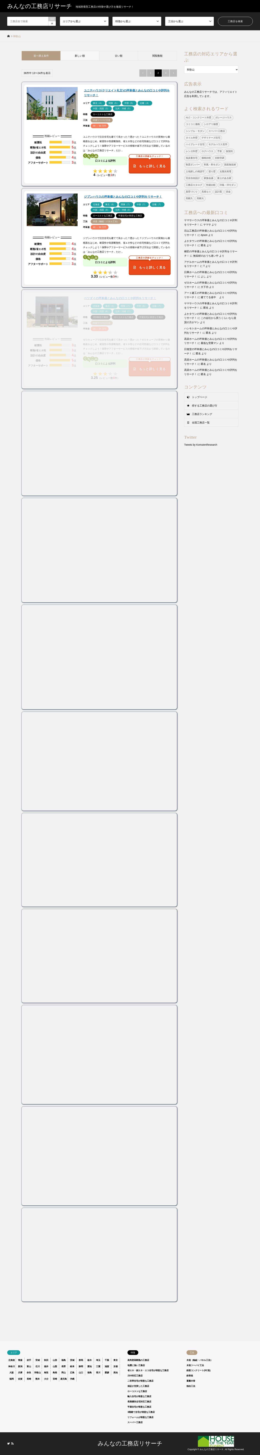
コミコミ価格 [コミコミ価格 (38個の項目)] (193, 124)
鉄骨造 (190, 1375)
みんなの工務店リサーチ (130, 1443)
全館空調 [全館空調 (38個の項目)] (219, 158)
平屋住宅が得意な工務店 (139, 1407)
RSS (12, 1443)
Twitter (8, 1443)
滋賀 (107, 1366)
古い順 (118, 55)
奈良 (29, 1372)
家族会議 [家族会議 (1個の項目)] (208, 178)
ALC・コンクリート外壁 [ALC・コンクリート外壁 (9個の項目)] (198, 117)
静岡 (81, 1366)
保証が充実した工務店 (138, 1386)
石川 (37, 1366)
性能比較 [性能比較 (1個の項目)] (211, 185)
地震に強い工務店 (136, 1365)
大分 (46, 1379)
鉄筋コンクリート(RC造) (199, 1370)
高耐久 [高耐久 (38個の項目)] (189, 198)
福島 (63, 1360)
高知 (115, 1372)
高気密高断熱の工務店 (138, 1360)
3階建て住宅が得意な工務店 (141, 1412)
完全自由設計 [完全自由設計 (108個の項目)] (193, 178)
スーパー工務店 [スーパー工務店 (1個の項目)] (217, 131)
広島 (72, 1372)
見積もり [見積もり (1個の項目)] (206, 191)
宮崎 (55, 1379)
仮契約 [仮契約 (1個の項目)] (229, 151)
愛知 (89, 1366)
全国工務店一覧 (201, 422)
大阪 (11, 1372)
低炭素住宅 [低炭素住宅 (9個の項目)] (192, 158)
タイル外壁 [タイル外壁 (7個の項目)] (192, 138)
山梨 (55, 1366)
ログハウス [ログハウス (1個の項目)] (207, 151)
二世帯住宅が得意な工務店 (140, 1381)
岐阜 (72, 1366)
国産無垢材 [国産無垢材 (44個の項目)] (230, 164)
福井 (46, 1366)
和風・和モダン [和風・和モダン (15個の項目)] (212, 164)
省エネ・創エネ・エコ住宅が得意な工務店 (148, 1370)
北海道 (11, 1360)
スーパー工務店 (135, 1422)
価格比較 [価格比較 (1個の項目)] (206, 158)
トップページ (199, 397)
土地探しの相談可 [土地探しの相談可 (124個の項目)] (195, 171)
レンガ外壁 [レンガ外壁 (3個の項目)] (192, 151)
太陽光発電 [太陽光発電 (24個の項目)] (225, 171)
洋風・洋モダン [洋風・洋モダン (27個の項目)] (228, 185)
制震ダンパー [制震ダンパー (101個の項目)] (193, 164)
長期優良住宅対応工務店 (139, 1401)
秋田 (46, 1360)
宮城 (37, 1360)
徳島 (89, 1372)
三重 (98, 1366)
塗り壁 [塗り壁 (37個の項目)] (212, 171)
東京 (115, 1360)
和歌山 (37, 1372)
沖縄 (72, 1379)
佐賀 (20, 1379)
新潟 (20, 1366)
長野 (63, 1366)
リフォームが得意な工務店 (140, 1417)
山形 (55, 1360)
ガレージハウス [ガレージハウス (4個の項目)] (223, 117)
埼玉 (98, 1360)
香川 (98, 1372)
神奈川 (11, 1366)
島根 (55, 1372)
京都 (115, 1366)
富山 (29, 1366)
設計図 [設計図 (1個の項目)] (218, 191)
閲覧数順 (157, 55)
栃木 (89, 1360)
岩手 (29, 1360)
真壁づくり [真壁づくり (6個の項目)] (192, 191)
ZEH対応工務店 (135, 1375)
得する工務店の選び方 (204, 405)
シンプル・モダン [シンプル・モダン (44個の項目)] (195, 131)
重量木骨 (191, 1381)
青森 (20, 1360)
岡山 (63, 1372)
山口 (81, 1372)
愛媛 (107, 1372)
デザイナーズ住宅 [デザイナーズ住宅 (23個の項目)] (211, 138)
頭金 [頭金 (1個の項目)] (228, 191)
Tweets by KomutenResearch (200, 444)
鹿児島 (63, 1379)
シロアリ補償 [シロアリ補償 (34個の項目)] (211, 124)
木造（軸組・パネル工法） (200, 1360)
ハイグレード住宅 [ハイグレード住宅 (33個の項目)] (195, 144)
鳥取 (46, 1372)
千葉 (107, 1360)
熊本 (37, 1379)
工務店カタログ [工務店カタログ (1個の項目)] (194, 185)
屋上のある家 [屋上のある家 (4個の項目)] (224, 178)
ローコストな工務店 (137, 1391)
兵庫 (20, 1372)
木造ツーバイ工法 (195, 1365)
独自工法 (191, 1386)
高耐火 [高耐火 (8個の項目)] (200, 198)
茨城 (72, 1360)
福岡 (11, 1379)
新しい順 (80, 55)
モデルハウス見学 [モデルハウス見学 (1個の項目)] (218, 144)
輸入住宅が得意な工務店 (139, 1396)
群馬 (81, 1360)
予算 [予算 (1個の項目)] (219, 151)
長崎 (29, 1379)
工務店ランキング (202, 414)
